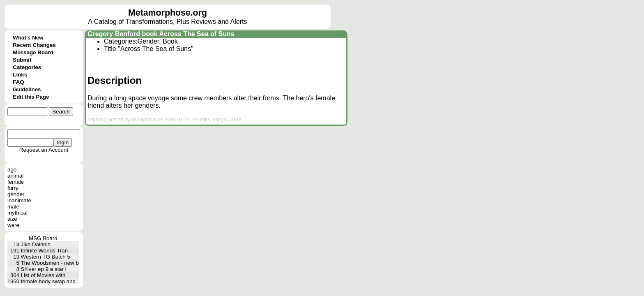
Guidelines (27, 89)
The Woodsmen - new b (50, 263)
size (12, 219)
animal (15, 176)
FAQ (18, 82)
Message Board (33, 52)
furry (12, 188)
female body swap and (48, 281)
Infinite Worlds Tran (44, 250)
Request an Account (43, 150)
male (13, 207)
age (11, 169)
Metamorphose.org (167, 13)
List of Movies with (43, 275)
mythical (17, 213)
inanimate (19, 200)
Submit (22, 60)
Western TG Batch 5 (45, 257)
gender (16, 194)
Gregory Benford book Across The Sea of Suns (161, 33)
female (15, 182)
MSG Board (43, 238)
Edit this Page (31, 97)
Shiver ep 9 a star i (44, 269)
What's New (28, 38)
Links (20, 75)
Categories (27, 67)
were (13, 225)
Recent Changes (34, 45)
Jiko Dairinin (36, 244)
